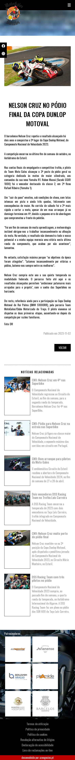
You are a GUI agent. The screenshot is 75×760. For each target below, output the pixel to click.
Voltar (62, 348)
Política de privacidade (38, 729)
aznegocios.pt (47, 758)
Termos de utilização (37, 724)
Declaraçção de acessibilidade (37, 745)
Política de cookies (37, 734)
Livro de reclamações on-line (37, 750)
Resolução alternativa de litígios (37, 740)
